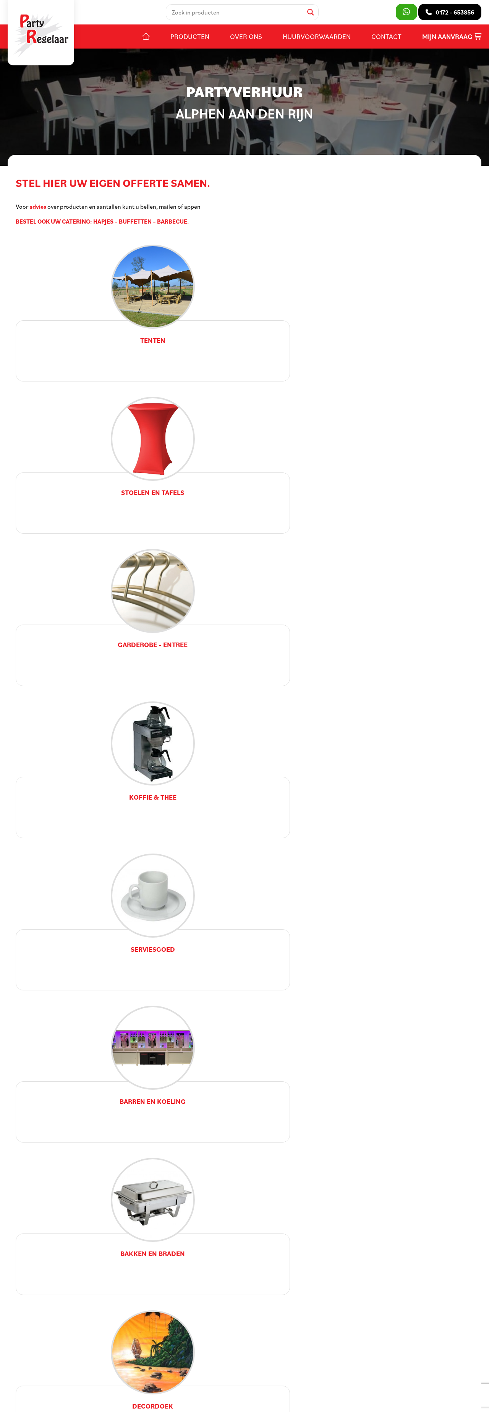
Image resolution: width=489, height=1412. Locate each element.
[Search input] (239, 14)
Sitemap (162, 1387)
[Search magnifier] (313, 14)
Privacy (226, 1387)
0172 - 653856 (48, 1339)
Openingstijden (205, 1316)
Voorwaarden (194, 1387)
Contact (386, 41)
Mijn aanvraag (451, 41)
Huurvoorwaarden (317, 41)
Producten (189, 41)
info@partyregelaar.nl (58, 1350)
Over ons (246, 41)
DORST (286, 1387)
